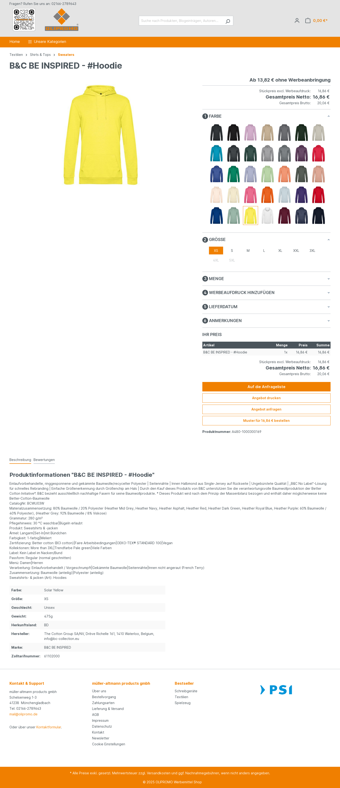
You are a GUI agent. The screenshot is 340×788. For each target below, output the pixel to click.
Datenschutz (102, 726)
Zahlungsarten (103, 703)
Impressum (100, 720)
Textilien (181, 697)
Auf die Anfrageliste (266, 386)
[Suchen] (227, 20)
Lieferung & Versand (108, 709)
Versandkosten (158, 773)
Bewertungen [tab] (44, 460)
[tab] (20, 460)
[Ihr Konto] (297, 20)
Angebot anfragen (266, 409)
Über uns (99, 691)
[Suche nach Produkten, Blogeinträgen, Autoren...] (180, 20)
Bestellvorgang (104, 697)
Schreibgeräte (186, 691)
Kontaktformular (48, 727)
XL (280, 251)
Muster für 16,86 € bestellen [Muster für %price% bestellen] (266, 421)
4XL (216, 260)
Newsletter (100, 738)
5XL (232, 260)
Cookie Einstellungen (108, 744)
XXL (296, 251)
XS (216, 251)
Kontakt (98, 732)
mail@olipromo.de (23, 714)
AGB (95, 715)
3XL (312, 251)
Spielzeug (183, 703)
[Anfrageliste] (316, 20)
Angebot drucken (266, 398)
